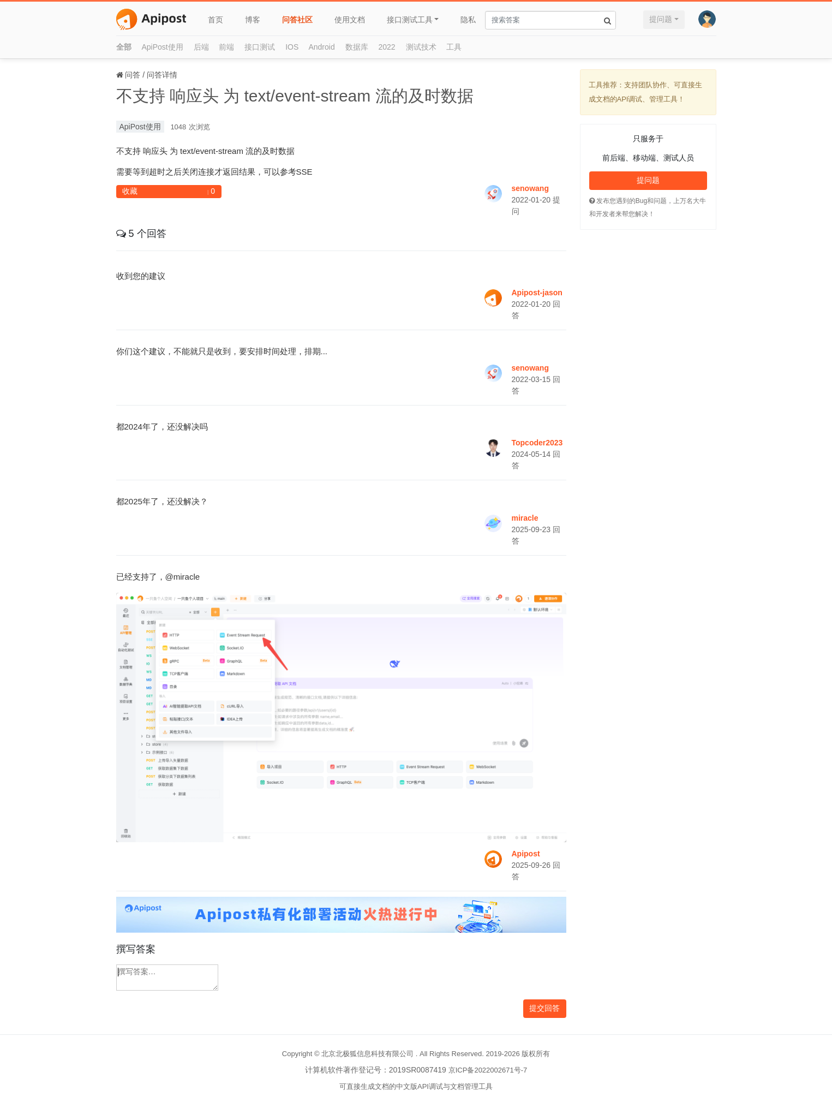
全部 (123, 47)
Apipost (526, 853)
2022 (387, 47)
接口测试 (259, 47)
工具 (454, 47)
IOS (291, 47)
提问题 (660, 19)
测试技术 (421, 47)
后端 (201, 47)
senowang (530, 188)
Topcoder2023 (537, 442)
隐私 (468, 19)
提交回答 (544, 1008)
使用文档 (349, 19)
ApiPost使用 (162, 47)
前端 (226, 47)
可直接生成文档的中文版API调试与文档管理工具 (416, 1086)
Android (321, 47)
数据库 (356, 47)
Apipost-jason (537, 292)
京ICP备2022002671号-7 (488, 1070)
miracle (525, 518)
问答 (132, 74)
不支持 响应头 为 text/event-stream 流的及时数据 (295, 96)
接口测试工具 (410, 19)
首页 (215, 19)
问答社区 (297, 19)
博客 (252, 19)
